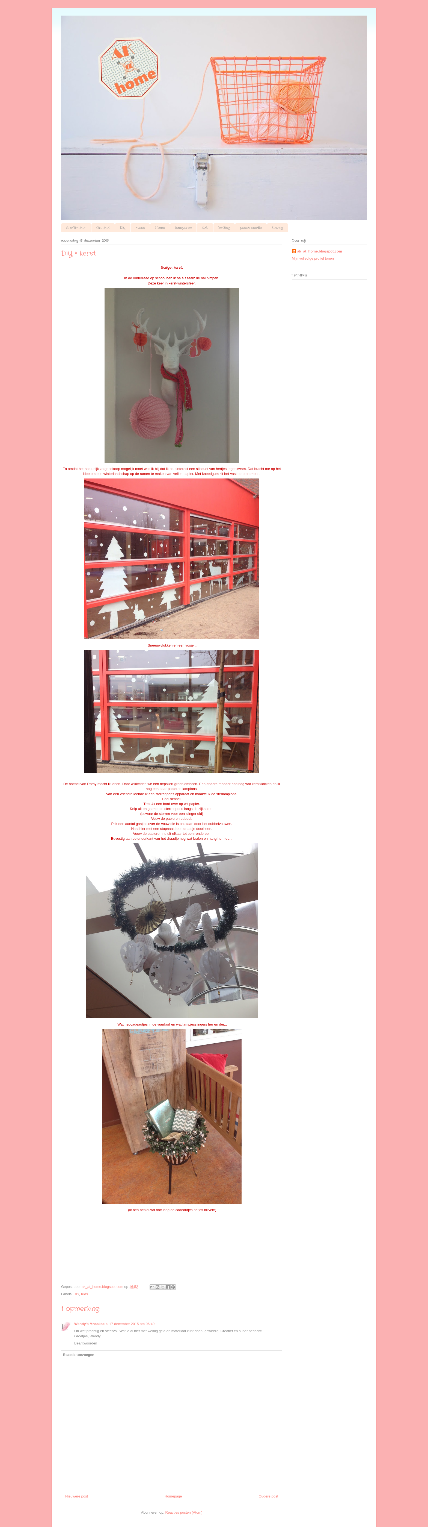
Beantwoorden (85, 1343)
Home (160, 227)
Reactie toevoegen (78, 1355)
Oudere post (268, 1496)
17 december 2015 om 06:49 (131, 1324)
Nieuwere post (76, 1496)
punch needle (251, 227)
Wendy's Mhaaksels (91, 1324)
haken (140, 227)
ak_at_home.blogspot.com (319, 251)
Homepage (173, 1496)
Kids (205, 227)
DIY (123, 227)
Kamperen (183, 227)
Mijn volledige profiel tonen (313, 258)
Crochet (103, 227)
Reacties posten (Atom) (184, 1512)
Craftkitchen (76, 227)
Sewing (277, 227)
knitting (224, 227)
